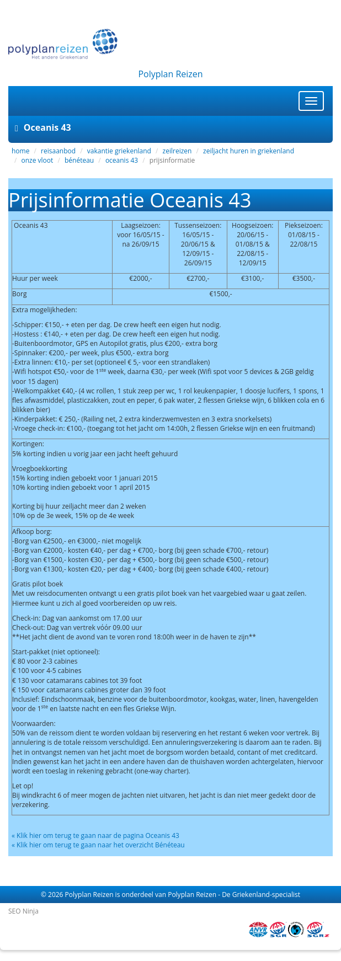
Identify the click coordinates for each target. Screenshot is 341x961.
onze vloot (38, 160)
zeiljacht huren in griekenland (248, 151)
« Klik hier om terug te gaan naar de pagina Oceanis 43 (95, 835)
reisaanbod (58, 151)
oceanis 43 (121, 160)
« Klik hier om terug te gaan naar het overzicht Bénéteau (98, 845)
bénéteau (79, 160)
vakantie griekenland (119, 151)
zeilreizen (177, 151)
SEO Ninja (23, 911)
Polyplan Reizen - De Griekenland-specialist (234, 894)
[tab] (170, 127)
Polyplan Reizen (89, 894)
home (20, 151)
